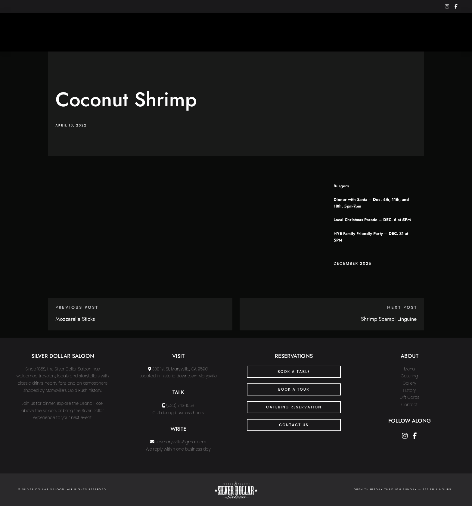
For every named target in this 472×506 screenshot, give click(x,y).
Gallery (409, 383)
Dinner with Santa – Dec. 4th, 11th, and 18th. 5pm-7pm (371, 203)
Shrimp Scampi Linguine (389, 319)
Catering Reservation (293, 407)
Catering (409, 376)
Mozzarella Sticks (75, 319)
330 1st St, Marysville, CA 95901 (180, 369)
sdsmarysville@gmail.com (181, 442)
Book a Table (294, 371)
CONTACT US (294, 424)
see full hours (438, 489)
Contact (409, 405)
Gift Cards (409, 397)
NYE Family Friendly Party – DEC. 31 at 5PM (371, 237)
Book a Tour (293, 389)
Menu (409, 369)
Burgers (341, 186)
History (409, 390)
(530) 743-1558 (180, 405)
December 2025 (353, 263)
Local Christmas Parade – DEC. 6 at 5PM (372, 220)
